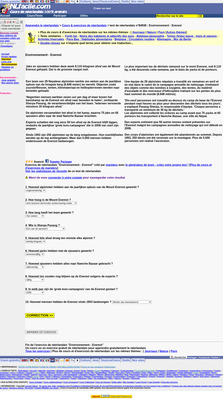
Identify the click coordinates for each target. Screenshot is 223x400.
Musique (144, 375)
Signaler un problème (7, 68)
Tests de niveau (38, 378)
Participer (59, 15)
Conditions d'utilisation (80, 386)
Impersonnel (17, 375)
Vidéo (90, 378)
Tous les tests (52, 378)
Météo (169, 375)
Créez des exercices (169, 382)
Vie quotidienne (100, 378)
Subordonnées (6, 378)
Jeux (95, 360)
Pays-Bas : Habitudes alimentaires (89, 39)
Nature (151, 32)
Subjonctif (215, 376)
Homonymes (5, 375)
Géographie (205, 373)
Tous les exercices (37, 351)
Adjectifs (42, 371)
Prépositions (142, 376)
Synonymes (18, 378)
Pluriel (48, 376)
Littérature (83, 375)
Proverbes (131, 376)
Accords (33, 371)
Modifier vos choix (50, 388)
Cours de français (102, 382)
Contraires (4, 373)
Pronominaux (97, 376)
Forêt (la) (71, 36)
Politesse (56, 376)
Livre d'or (6, 61)
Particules (21, 376)
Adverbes (51, 371)
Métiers (162, 375)
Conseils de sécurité (100, 386)
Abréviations (23, 371)
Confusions (183, 371)
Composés (160, 371)
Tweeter (54, 161)
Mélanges (154, 375)
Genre (156, 373)
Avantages (6, 46)
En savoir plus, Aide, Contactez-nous (54, 386)
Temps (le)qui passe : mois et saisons (192, 36)
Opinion (218, 375)
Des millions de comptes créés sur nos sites (10, 37)
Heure (213, 373)
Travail (73, 378)
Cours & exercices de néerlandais (84, 25)
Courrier (29, 373)
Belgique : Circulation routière (135, 39)
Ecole (87, 373)
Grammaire (171, 373)
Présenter (161, 376)
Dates (42, 373)
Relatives (187, 376)
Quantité (169, 376)
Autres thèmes (176, 32)
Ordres (3, 376)
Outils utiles (117, 382)
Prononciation (119, 376)
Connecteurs (207, 371)
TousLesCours (110, 360)
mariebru (112, 164)
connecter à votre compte (65, 177)
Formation (136, 373)
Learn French (141, 382)
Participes (11, 376)
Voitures (117, 378)
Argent (77, 371)
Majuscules (109, 375)
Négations (209, 375)
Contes (217, 371)
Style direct (204, 376)
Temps (27, 378)
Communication (127, 371)
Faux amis (120, 373)
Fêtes (150, 373)
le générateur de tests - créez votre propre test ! (157, 164)
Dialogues (51, 373)
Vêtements (135, 378)
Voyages (125, 378)
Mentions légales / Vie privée (21, 388)
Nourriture (199, 375)
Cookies (38, 388)
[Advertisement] (10, 112)
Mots (126, 375)
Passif (29, 376)
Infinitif (26, 375)
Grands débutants (184, 373)
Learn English (154, 382)
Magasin (92, 375)
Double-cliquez (50, 43)
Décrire (67, 373)
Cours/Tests (35, 15)
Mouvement (135, 375)
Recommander (9, 64)
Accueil (5, 15)
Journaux (138, 32)
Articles (90, 371)
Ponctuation (66, 376)
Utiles (84, 15)
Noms (191, 375)
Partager (66, 161)
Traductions (64, 378)
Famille (111, 373)
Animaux (69, 371)
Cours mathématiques (53, 382)
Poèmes (87, 376)
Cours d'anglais (35, 382)
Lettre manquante (70, 375)
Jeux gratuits (8, 80)
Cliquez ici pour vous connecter (11, 27)
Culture (85, 360)
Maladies (119, 375)
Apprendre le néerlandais (42, 25)
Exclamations (101, 373)
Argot (83, 371)
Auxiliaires (105, 371)
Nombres (184, 375)
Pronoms (108, 376)
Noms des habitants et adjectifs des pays (107, 36)
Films (128, 373)
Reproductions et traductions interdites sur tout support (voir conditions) (140, 386)
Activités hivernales (51, 39)
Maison (100, 375)
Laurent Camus (31, 386)
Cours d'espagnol (70, 382)
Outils (126, 360)
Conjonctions (195, 371)
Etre (92, 373)
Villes (110, 378)
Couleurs (20, 373)
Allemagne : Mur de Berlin (174, 39)
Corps (12, 373)
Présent (152, 376)
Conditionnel (172, 371)
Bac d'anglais (128, 382)
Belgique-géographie (150, 36)
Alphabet (60, 371)
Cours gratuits (10, 360)
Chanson (115, 371)
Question (178, 376)
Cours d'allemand (86, 382)
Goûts (162, 373)
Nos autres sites (10, 82)
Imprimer (6, 59)
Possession (78, 376)
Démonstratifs (77, 373)
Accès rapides (9, 56)
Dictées (59, 373)
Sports (195, 376)
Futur (144, 373)
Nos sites (138, 360)
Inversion (43, 375)
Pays (161, 32)
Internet (34, 375)
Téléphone (82, 378)
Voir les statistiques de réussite (46, 171)
